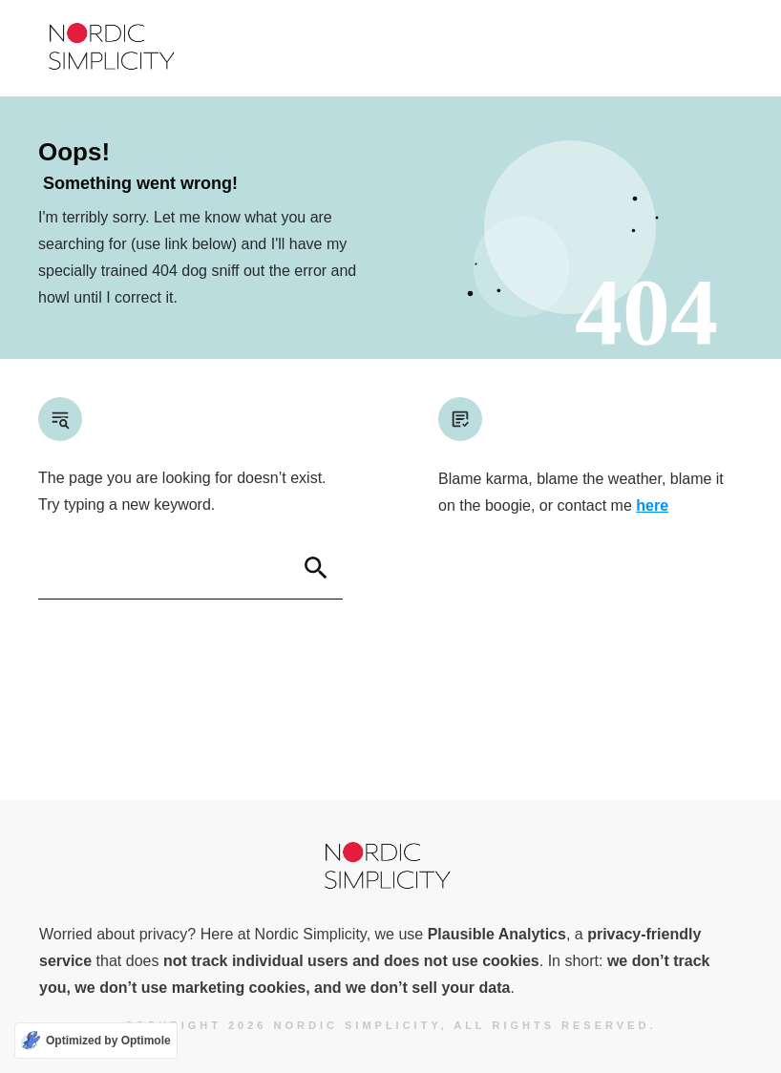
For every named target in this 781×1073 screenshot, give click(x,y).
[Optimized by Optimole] (96, 1040)
